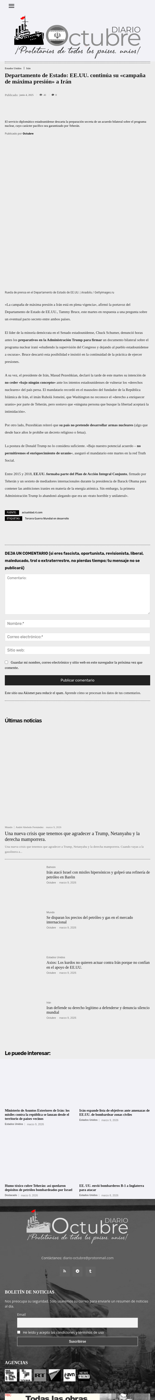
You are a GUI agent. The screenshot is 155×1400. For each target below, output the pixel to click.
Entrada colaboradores (69, 1386)
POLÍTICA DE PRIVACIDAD (105, 1394)
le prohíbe (36, 369)
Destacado (11, 1131)
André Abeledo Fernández (29, 763)
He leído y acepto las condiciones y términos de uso (63, 1268)
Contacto (95, 1386)
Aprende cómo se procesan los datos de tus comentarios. (103, 629)
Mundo (9, 764)
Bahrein (51, 803)
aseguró (80, 389)
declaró (84, 312)
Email (21, 1251)
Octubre (28, 133)
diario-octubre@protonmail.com (88, 1194)
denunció (127, 269)
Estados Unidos (13, 68)
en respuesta (107, 248)
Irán (28, 68)
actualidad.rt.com (32, 448)
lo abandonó (48, 432)
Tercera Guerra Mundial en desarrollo (47, 455)
